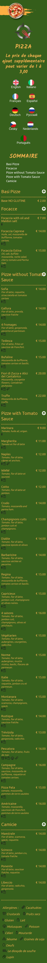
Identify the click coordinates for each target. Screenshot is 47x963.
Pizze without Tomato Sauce (25, 172)
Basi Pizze (12, 164)
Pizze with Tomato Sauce (23, 176)
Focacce (11, 168)
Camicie (11, 181)
